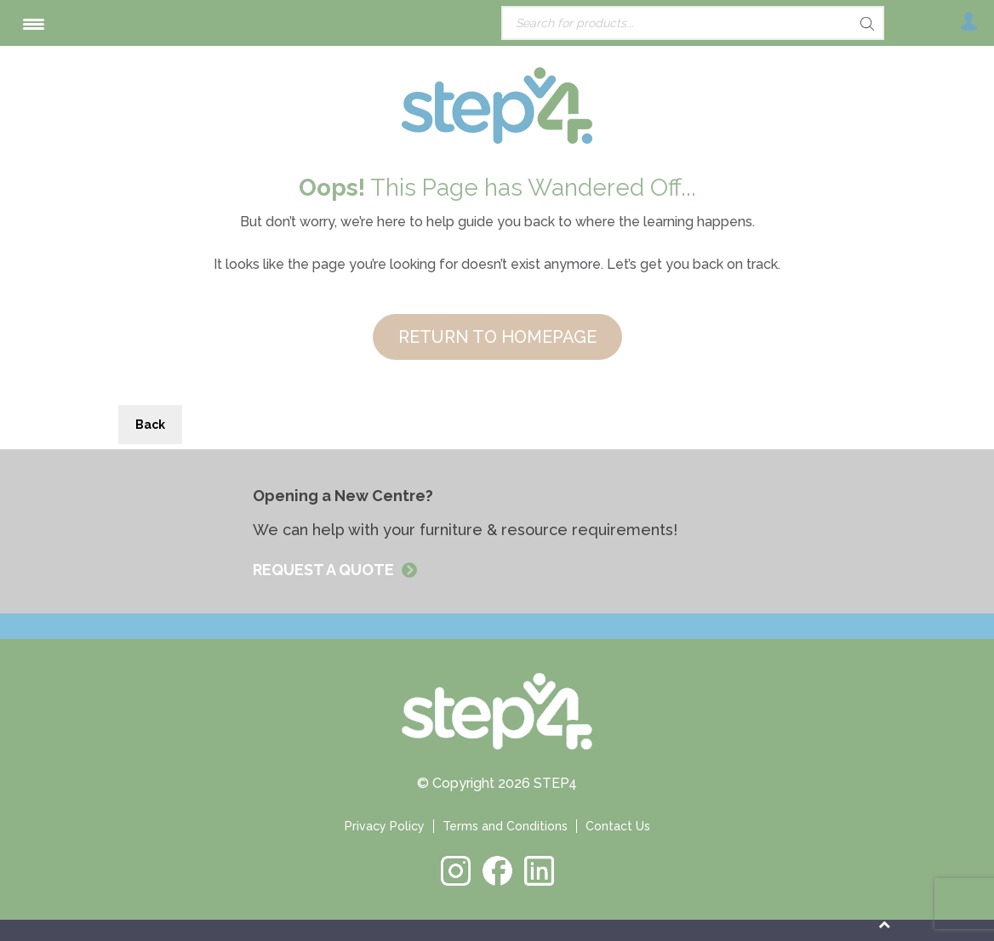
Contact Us (618, 826)
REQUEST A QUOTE (325, 570)
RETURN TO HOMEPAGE (497, 337)
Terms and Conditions (505, 826)
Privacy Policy (385, 826)
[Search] (837, 23)
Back (150, 424)
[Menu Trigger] (33, 23)
